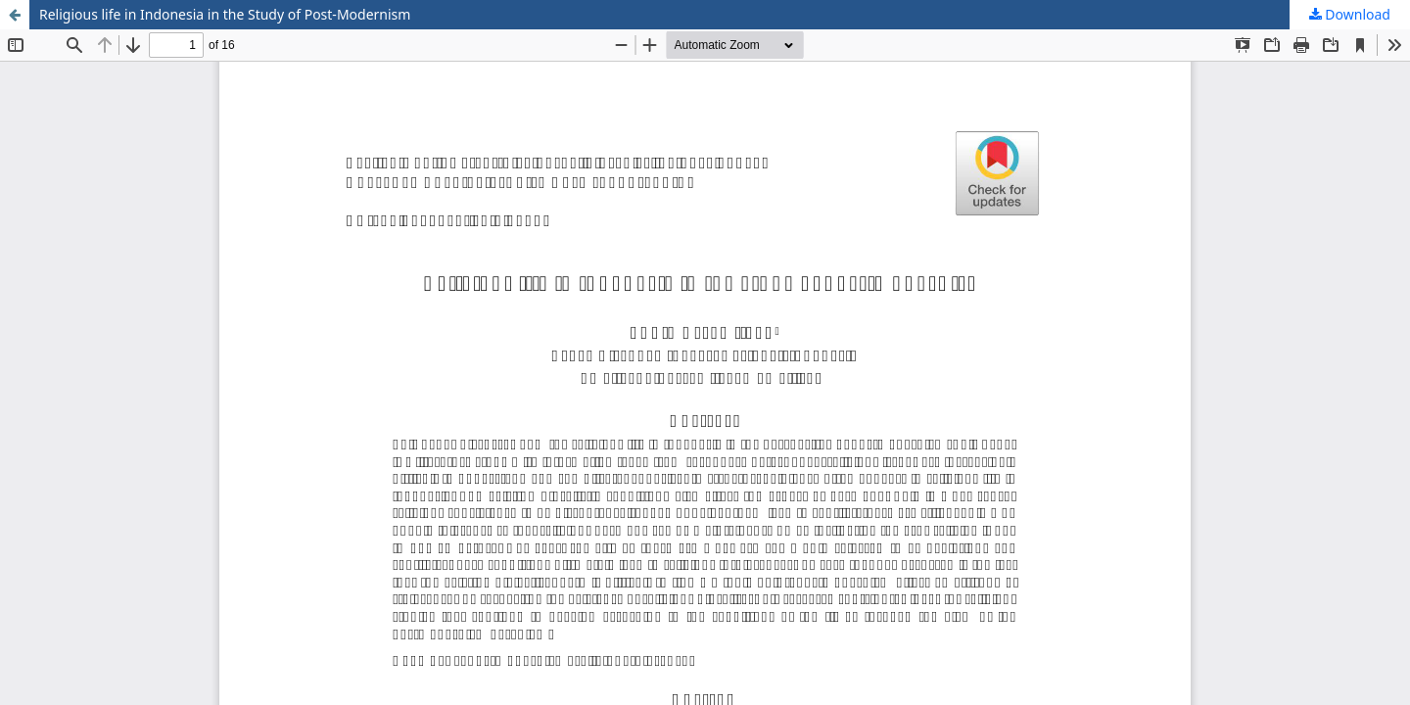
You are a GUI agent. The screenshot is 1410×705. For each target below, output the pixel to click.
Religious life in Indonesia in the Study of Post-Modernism (224, 14)
